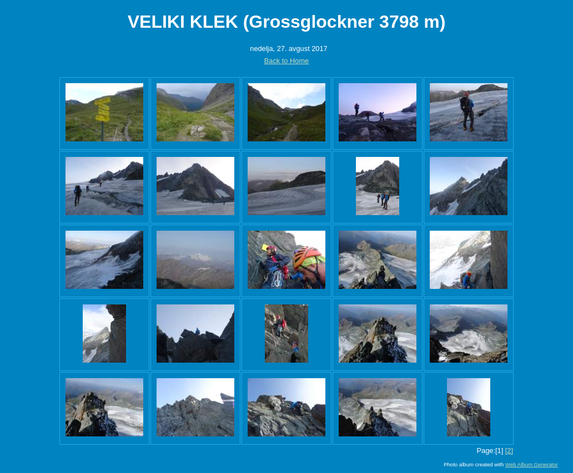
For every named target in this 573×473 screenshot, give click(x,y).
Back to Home (286, 61)
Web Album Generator (531, 464)
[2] (509, 450)
